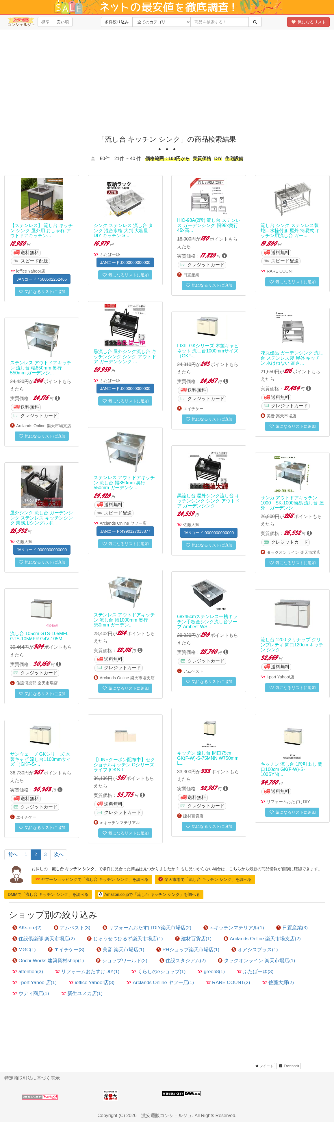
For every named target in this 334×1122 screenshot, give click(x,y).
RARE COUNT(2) (228, 982)
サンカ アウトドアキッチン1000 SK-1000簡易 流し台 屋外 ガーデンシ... (292, 502)
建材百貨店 (193, 816)
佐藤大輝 (191, 524)
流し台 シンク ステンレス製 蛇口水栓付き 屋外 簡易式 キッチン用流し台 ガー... (290, 230)
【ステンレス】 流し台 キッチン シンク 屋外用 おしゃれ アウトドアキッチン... (41, 230)
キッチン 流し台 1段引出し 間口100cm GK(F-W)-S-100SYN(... (291, 769)
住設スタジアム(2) (182, 960)
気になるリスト (308, 22)
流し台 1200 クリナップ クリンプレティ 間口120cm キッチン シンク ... (292, 644)
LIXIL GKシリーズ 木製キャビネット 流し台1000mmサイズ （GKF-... (208, 350)
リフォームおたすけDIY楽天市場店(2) (147, 927)
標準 (45, 22)
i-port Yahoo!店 (280, 677)
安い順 (63, 22)
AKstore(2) (27, 927)
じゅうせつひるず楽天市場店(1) (125, 938)
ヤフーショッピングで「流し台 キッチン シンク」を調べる (92, 879)
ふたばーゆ (110, 254)
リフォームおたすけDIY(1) (87, 971)
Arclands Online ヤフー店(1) (160, 982)
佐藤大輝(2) (278, 982)
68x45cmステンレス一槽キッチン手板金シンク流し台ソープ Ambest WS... (207, 621)
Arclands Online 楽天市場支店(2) (262, 938)
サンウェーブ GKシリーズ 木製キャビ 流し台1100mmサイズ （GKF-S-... (40, 759)
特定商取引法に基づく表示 (32, 1078)
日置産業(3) (292, 927)
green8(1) (211, 971)
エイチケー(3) (66, 949)
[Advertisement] (169, 86)
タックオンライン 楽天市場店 (293, 552)
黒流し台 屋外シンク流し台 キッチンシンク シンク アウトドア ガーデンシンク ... (125, 356)
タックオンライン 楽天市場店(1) (256, 960)
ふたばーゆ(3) (255, 971)
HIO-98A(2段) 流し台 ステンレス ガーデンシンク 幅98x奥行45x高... (208, 225)
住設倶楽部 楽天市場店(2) (43, 938)
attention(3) (27, 971)
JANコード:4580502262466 (42, 279)
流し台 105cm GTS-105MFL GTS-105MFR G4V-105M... (39, 636)
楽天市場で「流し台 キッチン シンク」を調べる (205, 879)
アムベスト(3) (72, 927)
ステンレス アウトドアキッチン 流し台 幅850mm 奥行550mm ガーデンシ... (40, 367)
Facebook (288, 1066)
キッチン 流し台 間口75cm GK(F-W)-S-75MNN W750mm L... (207, 757)
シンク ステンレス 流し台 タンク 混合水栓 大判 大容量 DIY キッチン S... (123, 230)
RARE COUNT (280, 271)
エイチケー (193, 408)
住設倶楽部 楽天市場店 (37, 683)
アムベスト (193, 671)
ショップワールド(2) (121, 960)
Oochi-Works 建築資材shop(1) (48, 960)
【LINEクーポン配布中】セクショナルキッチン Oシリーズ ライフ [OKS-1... (124, 764)
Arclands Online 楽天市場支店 (43, 425)
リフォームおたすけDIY (288, 801)
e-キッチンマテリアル (120, 822)
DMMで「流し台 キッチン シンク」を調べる (48, 894)
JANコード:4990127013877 (125, 531)
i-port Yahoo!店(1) (34, 982)
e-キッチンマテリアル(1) (233, 927)
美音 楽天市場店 (281, 416)
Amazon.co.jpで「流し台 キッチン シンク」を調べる (149, 894)
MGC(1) (24, 949)
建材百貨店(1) (193, 938)
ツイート (264, 1066)
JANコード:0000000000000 (125, 262)
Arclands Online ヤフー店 (123, 523)
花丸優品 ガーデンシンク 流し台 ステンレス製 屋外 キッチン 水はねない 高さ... (292, 357)
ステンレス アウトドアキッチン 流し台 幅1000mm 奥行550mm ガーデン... (124, 619)
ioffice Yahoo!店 (30, 271)
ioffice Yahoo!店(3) (91, 982)
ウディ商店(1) (30, 993)
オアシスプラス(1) (254, 949)
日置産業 (191, 275)
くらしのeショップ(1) (158, 971)
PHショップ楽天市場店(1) (187, 949)
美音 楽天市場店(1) (120, 949)
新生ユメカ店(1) (82, 993)
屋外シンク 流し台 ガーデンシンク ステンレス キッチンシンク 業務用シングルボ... (41, 517)
